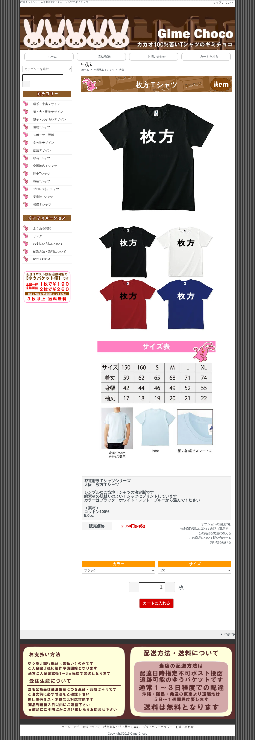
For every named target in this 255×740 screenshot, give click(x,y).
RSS (36, 259)
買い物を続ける (220, 542)
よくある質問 (42, 228)
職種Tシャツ (41, 181)
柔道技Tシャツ (43, 196)
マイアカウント (221, 2)
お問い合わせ (153, 56)
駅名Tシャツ (41, 158)
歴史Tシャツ (41, 173)
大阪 (121, 69)
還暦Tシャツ (41, 127)
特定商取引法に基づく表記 (121, 727)
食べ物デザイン (43, 142)
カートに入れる (156, 603)
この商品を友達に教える (214, 533)
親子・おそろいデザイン (49, 119)
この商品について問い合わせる (210, 537)
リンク (37, 236)
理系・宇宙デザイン (46, 104)
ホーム (49, 56)
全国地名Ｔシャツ (104, 69)
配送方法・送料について (49, 251)
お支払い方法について (48, 243)
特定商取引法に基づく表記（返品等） (205, 528)
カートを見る (206, 56)
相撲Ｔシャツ (42, 204)
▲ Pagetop (227, 634)
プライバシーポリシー (158, 727)
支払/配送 (101, 56)
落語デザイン (42, 150)
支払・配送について (86, 727)
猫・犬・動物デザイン (48, 111)
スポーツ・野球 (43, 135)
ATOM (46, 259)
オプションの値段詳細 (216, 524)
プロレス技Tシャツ (46, 189)
